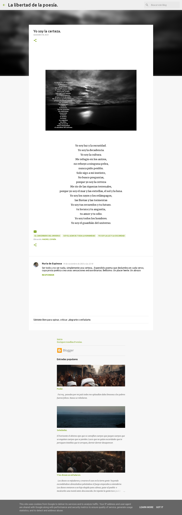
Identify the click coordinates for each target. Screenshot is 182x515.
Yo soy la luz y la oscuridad (111, 236)
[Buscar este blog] (165, 5)
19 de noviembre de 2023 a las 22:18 (78, 264)
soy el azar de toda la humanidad (79, 236)
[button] (35, 41)
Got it (159, 507)
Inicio (60, 339)
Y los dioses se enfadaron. (69, 475)
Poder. (60, 389)
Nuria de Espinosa (52, 263)
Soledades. (62, 430)
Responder (48, 275)
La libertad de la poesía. (33, 4)
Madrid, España (49, 239)
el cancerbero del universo (47, 236)
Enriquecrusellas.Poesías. (69, 342)
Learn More (146, 507)
